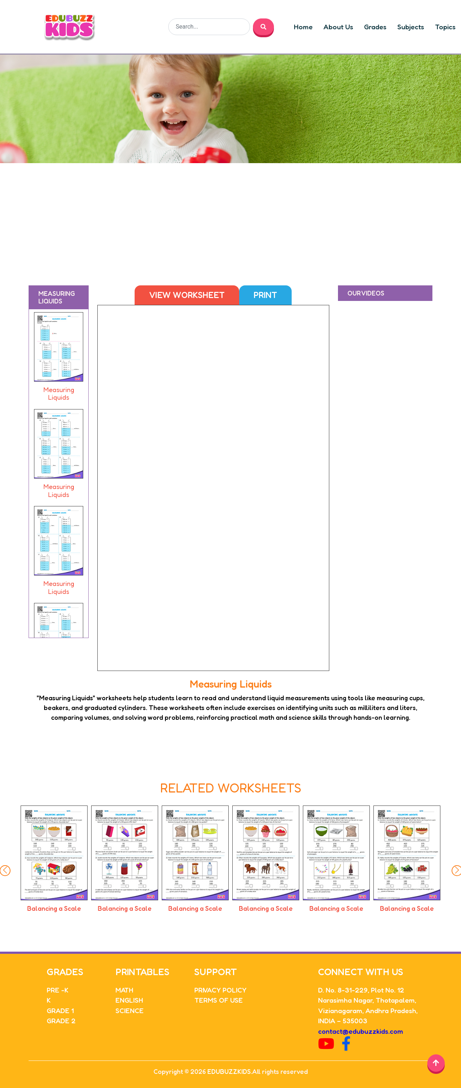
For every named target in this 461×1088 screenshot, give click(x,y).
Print (265, 295)
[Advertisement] (230, 217)
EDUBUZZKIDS (229, 1071)
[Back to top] (436, 1063)
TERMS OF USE (218, 1000)
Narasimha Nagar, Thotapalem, (367, 1000)
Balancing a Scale (59, 908)
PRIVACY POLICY (220, 990)
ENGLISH (129, 1000)
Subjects (410, 26)
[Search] (209, 26)
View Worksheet (187, 295)
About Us (338, 26)
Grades (375, 26)
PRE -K (57, 990)
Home (303, 26)
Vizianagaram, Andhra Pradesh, (368, 1010)
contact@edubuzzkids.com (360, 1031)
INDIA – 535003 (342, 1020)
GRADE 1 (60, 1010)
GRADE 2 (61, 1020)
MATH (124, 990)
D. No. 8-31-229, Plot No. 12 (361, 990)
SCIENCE (129, 1010)
